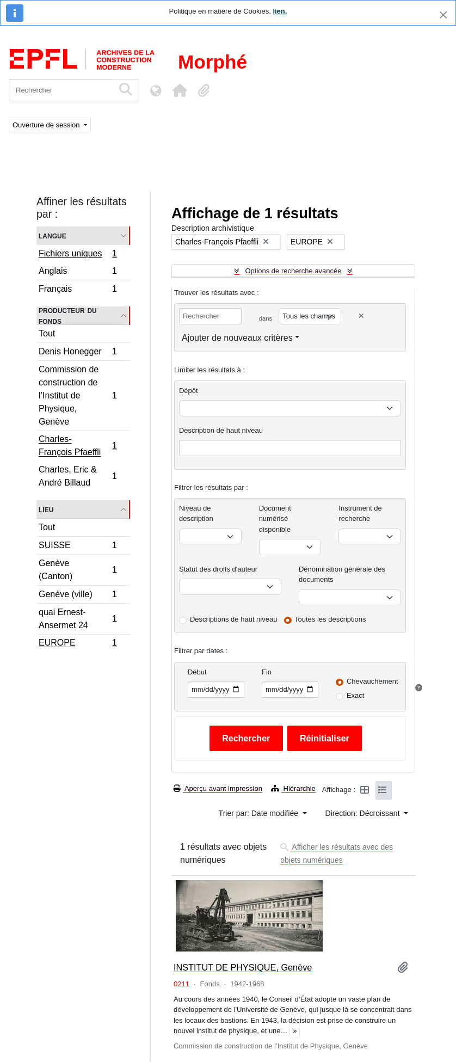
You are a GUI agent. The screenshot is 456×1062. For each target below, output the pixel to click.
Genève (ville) (77, 596)
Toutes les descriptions (330, 619)
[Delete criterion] (361, 316)
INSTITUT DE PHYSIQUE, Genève (243, 967)
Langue (52, 235)
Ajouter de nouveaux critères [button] (237, 337)
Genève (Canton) (77, 569)
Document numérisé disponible (275, 518)
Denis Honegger (77, 353)
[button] (180, 90)
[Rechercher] (61, 90)
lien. (280, 11)
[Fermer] (443, 15)
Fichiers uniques (77, 254)
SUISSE (77, 547)
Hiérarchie (293, 788)
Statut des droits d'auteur (218, 569)
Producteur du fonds (68, 315)
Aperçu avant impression (218, 788)
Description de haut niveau (221, 430)
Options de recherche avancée (293, 271)
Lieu (46, 509)
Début (197, 672)
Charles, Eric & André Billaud (77, 476)
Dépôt (188, 390)
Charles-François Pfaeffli (77, 445)
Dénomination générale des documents (342, 574)
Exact (356, 695)
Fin (267, 672)
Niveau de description (196, 513)
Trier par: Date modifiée (259, 813)
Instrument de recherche (360, 513)
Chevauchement (372, 681)
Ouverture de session (47, 125)
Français (77, 290)
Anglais (77, 272)
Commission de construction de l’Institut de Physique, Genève (77, 395)
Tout (47, 333)
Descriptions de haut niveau (233, 619)
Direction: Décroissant (363, 813)
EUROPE (77, 644)
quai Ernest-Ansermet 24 (77, 618)
